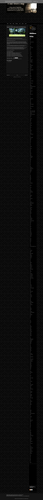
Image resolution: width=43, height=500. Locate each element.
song (30, 382)
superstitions (31, 401)
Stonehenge (31, 392)
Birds (30, 74)
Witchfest (31, 452)
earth (30, 147)
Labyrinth (31, 235)
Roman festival (31, 354)
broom (30, 84)
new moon (31, 285)
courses (30, 116)
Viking (30, 423)
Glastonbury (31, 195)
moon (30, 272)
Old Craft (30, 294)
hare (30, 206)
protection (31, 335)
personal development (32, 312)
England (30, 155)
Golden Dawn (31, 198)
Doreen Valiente (31, 137)
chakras (30, 99)
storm (30, 393)
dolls (30, 136)
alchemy (30, 46)
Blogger (27, 498)
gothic (30, 199)
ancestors (31, 54)
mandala (30, 254)
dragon (30, 139)
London (30, 245)
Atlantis (30, 68)
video (30, 422)
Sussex (30, 402)
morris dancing (31, 274)
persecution (31, 311)
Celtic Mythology (31, 98)
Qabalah (30, 342)
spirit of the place (31, 384)
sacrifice (30, 362)
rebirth (30, 345)
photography (31, 314)
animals (30, 57)
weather (30, 433)
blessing (30, 76)
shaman (30, 375)
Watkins (30, 432)
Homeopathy (31, 218)
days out (30, 127)
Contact (23, 23)
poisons (30, 322)
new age (30, 284)
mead (30, 261)
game (30, 188)
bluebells (30, 78)
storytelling (31, 395)
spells (30, 383)
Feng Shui (31, 169)
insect (30, 227)
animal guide (31, 56)
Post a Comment (9, 61)
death (30, 128)
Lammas (30, 236)
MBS (30, 260)
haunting (30, 208)
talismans (31, 404)
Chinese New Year (31, 106)
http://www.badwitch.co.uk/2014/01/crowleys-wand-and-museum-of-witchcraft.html (15, 56)
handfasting (31, 205)
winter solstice (31, 443)
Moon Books (31, 273)
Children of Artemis (32, 104)
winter (30, 442)
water (30, 431)
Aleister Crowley (31, 47)
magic (30, 252)
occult (30, 293)
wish (30, 444)
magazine (31, 251)
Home (7, 23)
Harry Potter (31, 207)
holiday (30, 216)
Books (10, 23)
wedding (30, 434)
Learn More (34, 1)
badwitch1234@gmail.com (9, 48)
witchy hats (31, 453)
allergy (30, 48)
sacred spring (31, 361)
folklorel (30, 178)
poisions (30, 321)
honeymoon (31, 219)
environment (31, 157)
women (30, 455)
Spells (13, 23)
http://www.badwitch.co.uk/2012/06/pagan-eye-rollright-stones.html (13, 53)
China (30, 105)
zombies (30, 462)
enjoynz (23, 498)
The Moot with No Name (32, 413)
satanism (30, 364)
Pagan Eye (31, 301)
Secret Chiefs (31, 372)
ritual (30, 352)
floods (30, 175)
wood (30, 456)
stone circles (31, 391)
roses (30, 355)
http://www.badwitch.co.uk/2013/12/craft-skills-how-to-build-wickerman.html (14, 54)
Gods (30, 197)
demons (30, 129)
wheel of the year (31, 435)
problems (31, 333)
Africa (30, 44)
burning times (31, 88)
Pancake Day (31, 304)
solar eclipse (31, 381)
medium (30, 263)
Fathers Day (31, 167)
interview (30, 228)
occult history (14, 40)
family (30, 166)
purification (31, 341)
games (30, 189)
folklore (11, 40)
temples (30, 411)
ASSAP (30, 64)
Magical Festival (31, 253)
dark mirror (31, 125)
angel (30, 55)
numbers (30, 292)
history (30, 215)
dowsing (30, 138)
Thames (30, 412)
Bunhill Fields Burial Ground (32, 86)
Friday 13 (31, 185)
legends (30, 239)
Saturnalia (31, 365)
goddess (30, 196)
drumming (31, 146)
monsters (31, 271)
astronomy (31, 67)
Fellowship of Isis (31, 168)
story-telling (31, 394)
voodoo (30, 425)
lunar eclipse (31, 250)
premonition (31, 331)
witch (30, 445)
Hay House (31, 209)
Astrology (31, 66)
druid (30, 145)
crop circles (31, 118)
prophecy (31, 334)
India (30, 225)
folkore (30, 179)
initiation (30, 226)
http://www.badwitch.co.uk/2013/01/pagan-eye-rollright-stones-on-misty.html (14, 52)
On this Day (31, 295)
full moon (30, 187)
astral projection (31, 65)
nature (30, 283)
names (30, 282)
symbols (30, 403)
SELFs (30, 373)
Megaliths (31, 264)
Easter (30, 149)
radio (30, 344)
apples (30, 58)
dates (30, 126)
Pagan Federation (31, 302)
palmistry (30, 303)
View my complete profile (32, 30)
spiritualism (31, 385)
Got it (37, 1)
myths (30, 281)
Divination (17, 23)
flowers (30, 176)
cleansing (31, 108)
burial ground (31, 87)
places (30, 315)
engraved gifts (31, 156)
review (30, 351)
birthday (30, 75)
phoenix (30, 313)
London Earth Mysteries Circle (33, 246)
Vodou (30, 424)
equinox (30, 159)
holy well (30, 217)
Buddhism (31, 85)
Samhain (30, 363)
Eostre (30, 158)
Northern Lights (31, 291)
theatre (30, 414)
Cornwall (30, 115)
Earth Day (31, 148)
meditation (31, 262)
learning (30, 238)
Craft (19, 23)
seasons (30, 371)
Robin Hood (31, 353)
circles (30, 107)
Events (26, 23)
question (30, 343)
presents (30, 332)
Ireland (30, 229)
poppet (30, 325)
